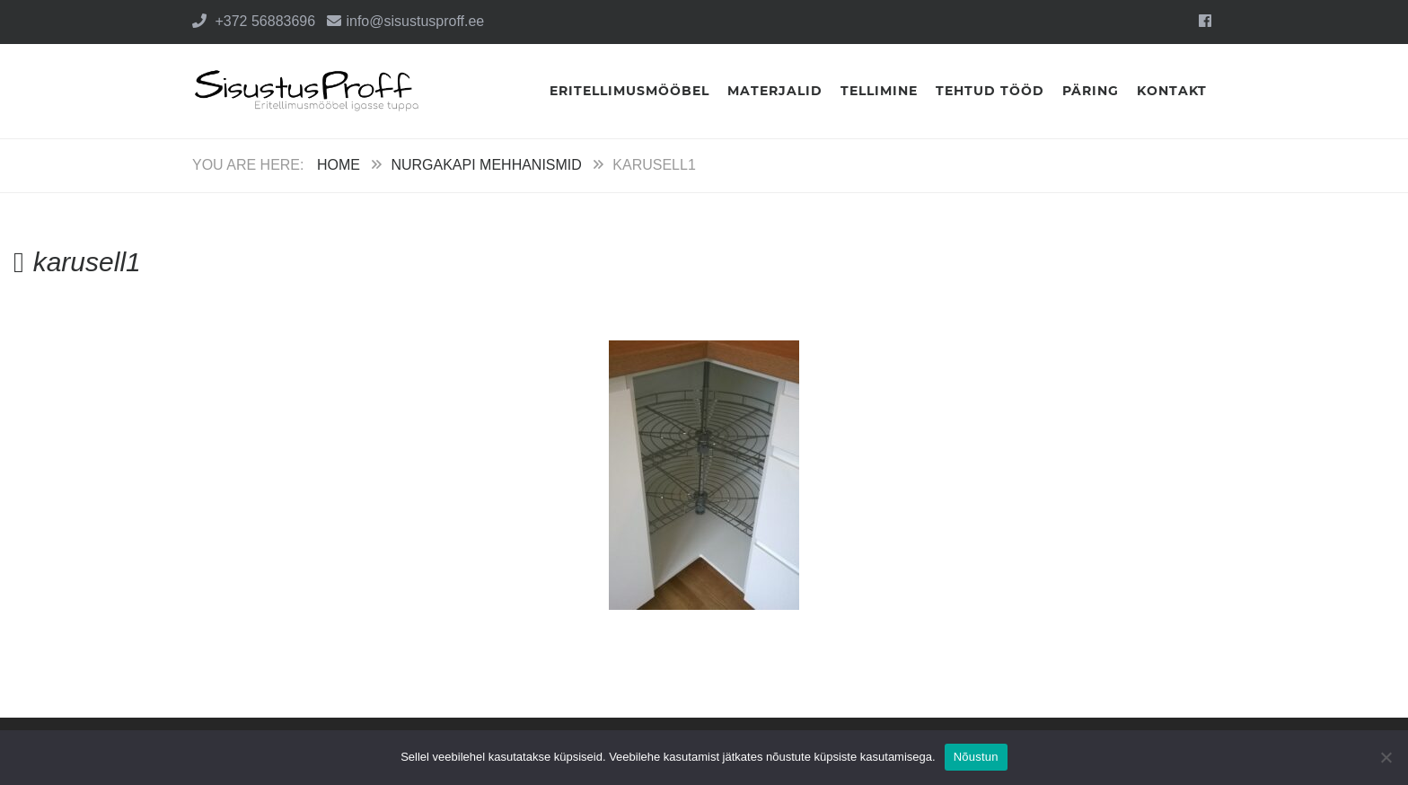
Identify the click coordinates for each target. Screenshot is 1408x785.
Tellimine (879, 91)
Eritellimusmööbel (629, 91)
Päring (1090, 91)
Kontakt (1172, 91)
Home (338, 164)
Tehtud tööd (990, 91)
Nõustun (976, 756)
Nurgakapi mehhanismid (486, 164)
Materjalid (775, 91)
